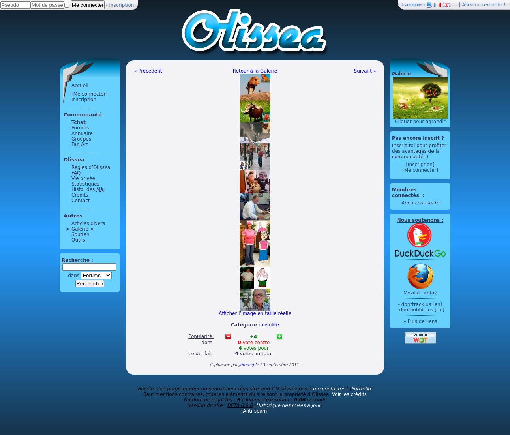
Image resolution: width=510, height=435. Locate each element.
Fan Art (79, 144)
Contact (80, 200)
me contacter (328, 389)
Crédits (79, 195)
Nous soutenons (418, 220)
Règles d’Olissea (90, 167)
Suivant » (365, 71)
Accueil (79, 85)
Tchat (78, 122)
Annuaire (82, 133)
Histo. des (88, 189)
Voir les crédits (349, 394)
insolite (270, 325)
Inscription (121, 5)
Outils (78, 240)
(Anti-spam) (255, 411)
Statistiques (85, 184)
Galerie (80, 229)
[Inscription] (420, 164)
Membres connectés (406, 192)
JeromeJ (246, 364)
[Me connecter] (89, 94)
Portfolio (360, 389)
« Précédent (148, 71)
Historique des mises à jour (288, 405)
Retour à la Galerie (255, 71)
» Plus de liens (420, 321)
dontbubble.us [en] (421, 310)
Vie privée (83, 178)
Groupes (81, 139)
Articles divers (88, 223)
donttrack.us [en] (421, 304)
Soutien (80, 234)
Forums (80, 128)
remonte (492, 5)
